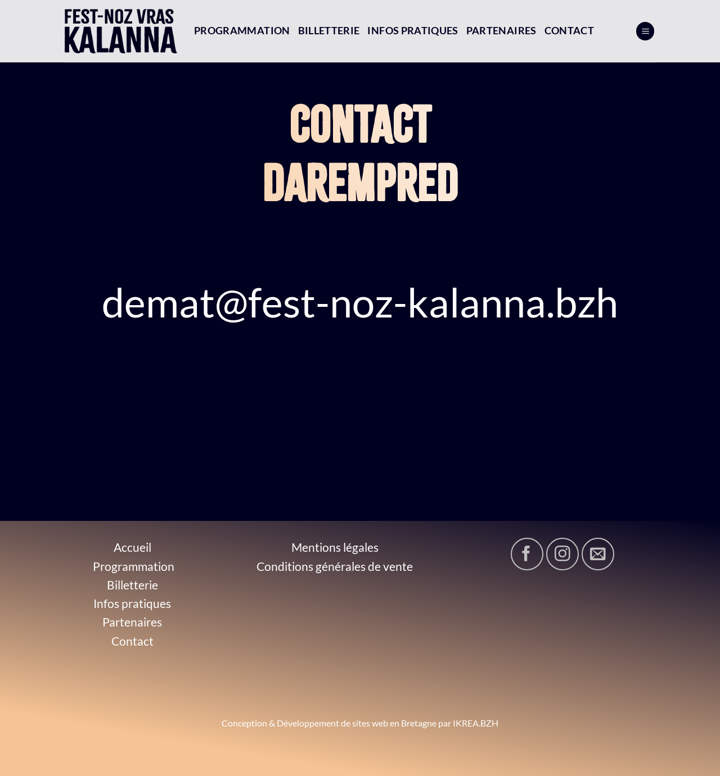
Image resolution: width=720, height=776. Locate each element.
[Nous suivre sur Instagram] (562, 554)
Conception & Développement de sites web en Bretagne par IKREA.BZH (360, 723)
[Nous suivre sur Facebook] (527, 554)
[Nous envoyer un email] (598, 554)
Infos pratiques (412, 31)
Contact (569, 31)
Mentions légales (335, 547)
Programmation (242, 31)
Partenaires (501, 31)
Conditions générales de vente (334, 566)
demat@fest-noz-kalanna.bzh (360, 302)
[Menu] (645, 31)
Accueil (132, 547)
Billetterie (329, 31)
